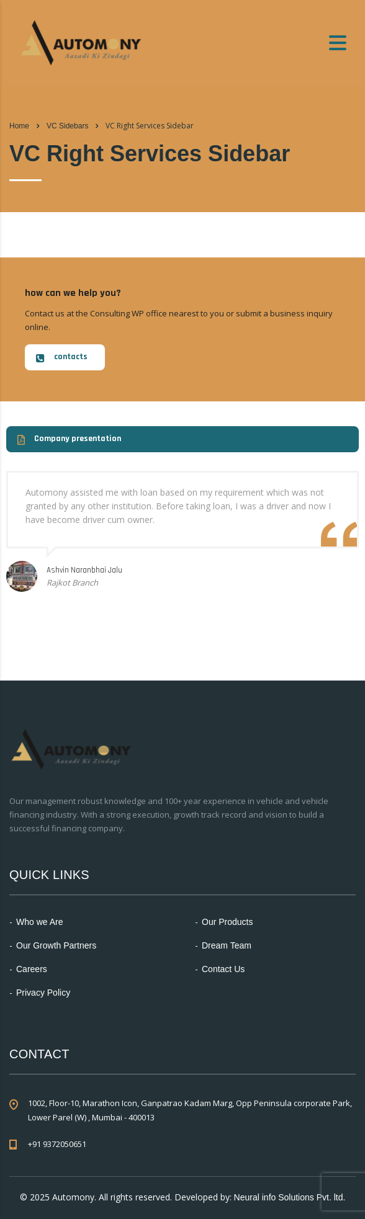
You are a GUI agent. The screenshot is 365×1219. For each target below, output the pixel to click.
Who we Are (39, 922)
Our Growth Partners (56, 945)
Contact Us (223, 969)
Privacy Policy (43, 993)
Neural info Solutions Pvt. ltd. (290, 1197)
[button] (65, 357)
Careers (31, 969)
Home (19, 126)
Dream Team (226, 945)
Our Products (227, 922)
